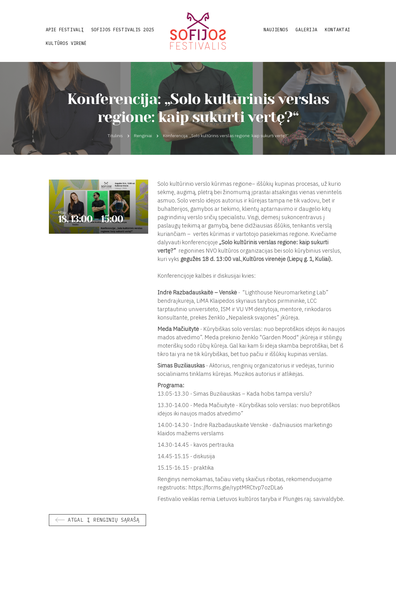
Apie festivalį (65, 30)
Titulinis (115, 135)
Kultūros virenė (66, 43)
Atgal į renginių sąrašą (104, 520)
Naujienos (276, 30)
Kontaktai (337, 30)
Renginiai (143, 135)
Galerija (306, 30)
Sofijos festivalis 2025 (122, 30)
